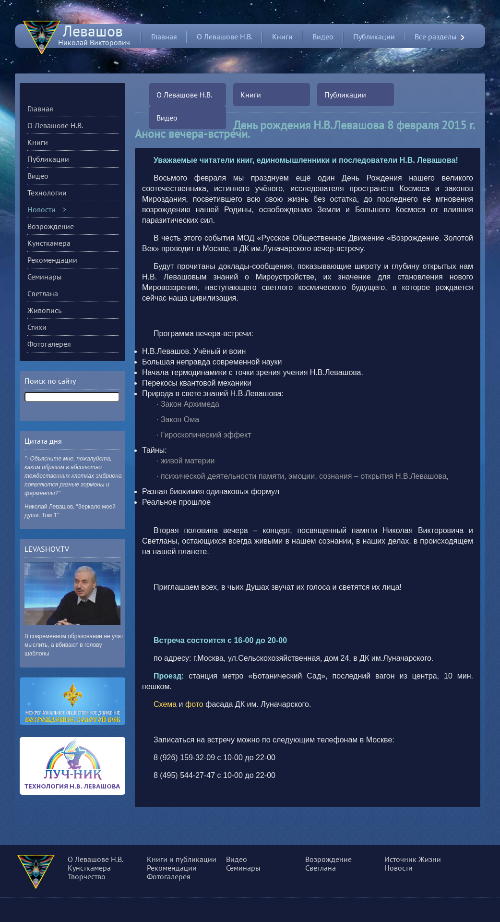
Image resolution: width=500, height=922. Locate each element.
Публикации (374, 36)
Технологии (47, 192)
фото (194, 704)
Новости (41, 209)
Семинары (44, 276)
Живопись (44, 310)
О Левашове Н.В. (224, 36)
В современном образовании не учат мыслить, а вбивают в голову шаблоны (73, 645)
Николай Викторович (94, 38)
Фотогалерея (49, 344)
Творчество (87, 876)
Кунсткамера (49, 243)
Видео (322, 36)
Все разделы (436, 36)
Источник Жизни (412, 859)
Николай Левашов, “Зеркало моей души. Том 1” (70, 511)
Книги (282, 36)
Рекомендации (52, 259)
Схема (165, 704)
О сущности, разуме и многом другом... (49, 873)
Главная (164, 36)
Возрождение (50, 226)
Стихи (37, 327)
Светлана (42, 293)
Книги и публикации (181, 859)
